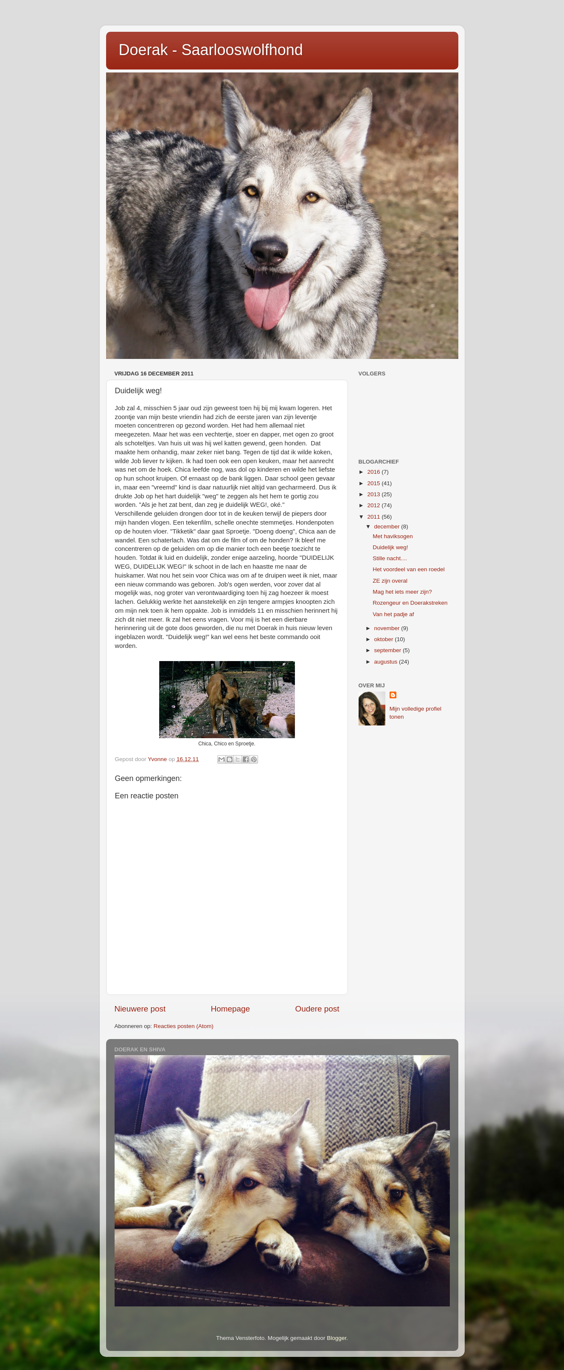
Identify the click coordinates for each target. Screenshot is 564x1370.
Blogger (336, 1338)
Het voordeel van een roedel (409, 569)
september (388, 650)
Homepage (230, 1008)
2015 (374, 483)
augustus (386, 662)
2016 (374, 472)
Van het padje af (393, 614)
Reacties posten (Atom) (183, 1026)
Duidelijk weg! (390, 547)
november (387, 628)
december (387, 526)
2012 (374, 505)
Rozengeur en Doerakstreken (410, 603)
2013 (374, 494)
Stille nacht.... (390, 558)
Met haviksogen (393, 536)
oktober (384, 639)
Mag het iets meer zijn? (402, 592)
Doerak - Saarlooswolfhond (211, 49)
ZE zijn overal (390, 581)
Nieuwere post (140, 1008)
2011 (374, 517)
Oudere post (317, 1008)
